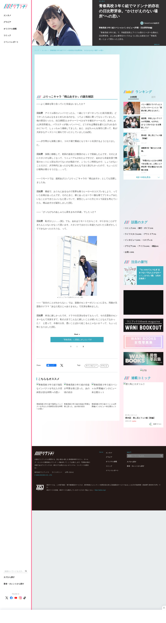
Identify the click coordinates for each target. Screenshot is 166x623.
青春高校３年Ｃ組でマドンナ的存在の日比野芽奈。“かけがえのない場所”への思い (77, 50)
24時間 (133, 97)
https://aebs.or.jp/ (100, 490)
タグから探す (9, 577)
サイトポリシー (57, 472)
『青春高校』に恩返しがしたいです (77, 340)
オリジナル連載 (10, 29)
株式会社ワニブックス (42, 472)
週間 (153, 97)
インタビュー (92, 366)
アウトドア (150, 234)
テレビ (105, 366)
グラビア (7, 22)
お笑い (129, 252)
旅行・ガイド (145, 228)
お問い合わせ (69, 472)
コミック (7, 35)
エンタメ (7, 15)
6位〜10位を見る (143, 177)
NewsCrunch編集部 (149, 23)
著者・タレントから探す (14, 584)
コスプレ (147, 240)
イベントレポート (11, 42)
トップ (37, 50)
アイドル (143, 246)
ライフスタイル (133, 234)
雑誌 (155, 246)
